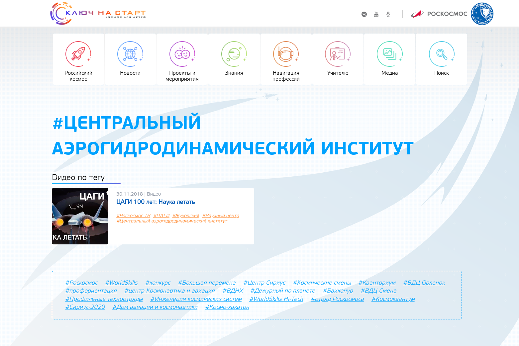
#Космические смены (322, 283)
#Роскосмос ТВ (133, 216)
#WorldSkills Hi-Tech (276, 299)
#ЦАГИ (161, 216)
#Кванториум (376, 283)
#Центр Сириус (264, 283)
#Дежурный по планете (282, 291)
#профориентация (91, 291)
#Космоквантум (393, 299)
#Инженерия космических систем (196, 299)
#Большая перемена (207, 283)
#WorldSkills (121, 283)
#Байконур (338, 291)
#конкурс (157, 283)
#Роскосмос (81, 283)
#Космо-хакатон (227, 307)
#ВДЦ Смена (378, 291)
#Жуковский (185, 216)
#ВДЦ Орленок (424, 283)
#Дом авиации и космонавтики (154, 307)
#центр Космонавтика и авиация (169, 291)
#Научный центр (220, 216)
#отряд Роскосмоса (337, 299)
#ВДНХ (232, 291)
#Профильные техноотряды (104, 299)
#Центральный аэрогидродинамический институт (171, 221)
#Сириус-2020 (85, 307)
